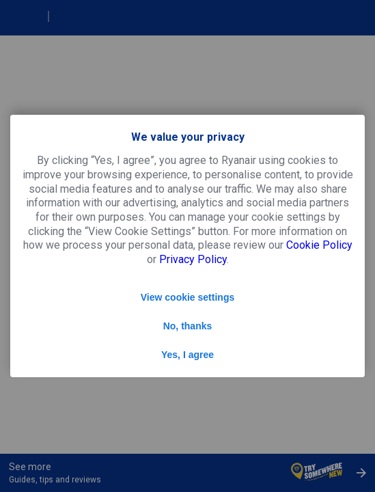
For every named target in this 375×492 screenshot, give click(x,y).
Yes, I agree (187, 354)
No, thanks (187, 325)
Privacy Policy (193, 259)
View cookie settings (187, 297)
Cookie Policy (319, 244)
